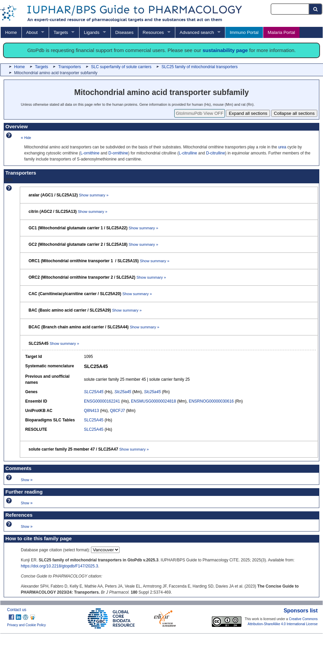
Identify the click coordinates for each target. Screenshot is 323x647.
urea (282, 147)
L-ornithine (89, 153)
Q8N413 (91, 410)
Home (11, 32)
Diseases (124, 32)
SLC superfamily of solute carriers (121, 66)
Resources (153, 32)
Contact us (16, 609)
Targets (60, 32)
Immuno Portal (244, 32)
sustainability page (225, 50)
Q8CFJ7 (117, 410)
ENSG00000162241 (102, 401)
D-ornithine (118, 153)
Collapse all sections (294, 113)
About (32, 32)
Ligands (91, 32)
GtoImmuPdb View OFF (199, 113)
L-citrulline (188, 153)
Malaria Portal (281, 32)
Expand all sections (248, 113)
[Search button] (315, 9)
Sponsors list (301, 610)
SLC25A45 (93, 420)
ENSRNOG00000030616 (211, 401)
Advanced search (197, 32)
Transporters (69, 66)
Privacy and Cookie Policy (26, 625)
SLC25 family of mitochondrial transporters (200, 66)
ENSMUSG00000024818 (153, 401)
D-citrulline (215, 153)
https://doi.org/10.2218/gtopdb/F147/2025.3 (59, 566)
